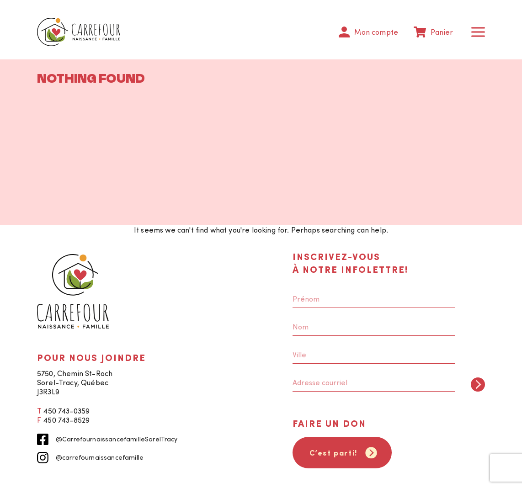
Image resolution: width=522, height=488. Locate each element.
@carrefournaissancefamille (90, 457)
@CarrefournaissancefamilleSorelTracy (107, 439)
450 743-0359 (66, 410)
